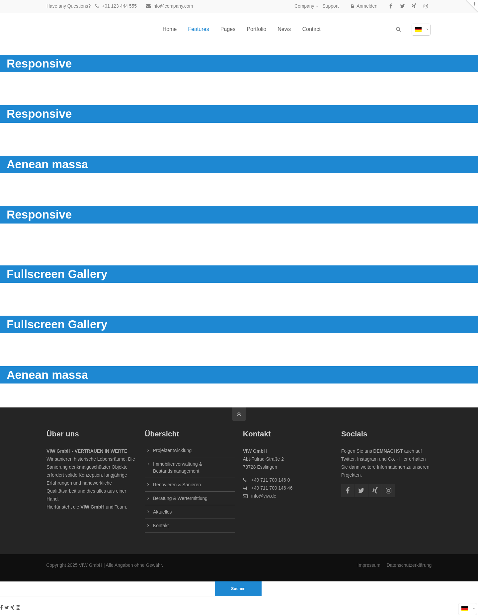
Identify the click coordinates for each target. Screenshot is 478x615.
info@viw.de (263, 496)
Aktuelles (162, 512)
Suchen (238, 588)
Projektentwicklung (172, 450)
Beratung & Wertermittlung (180, 498)
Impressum (369, 565)
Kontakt (161, 525)
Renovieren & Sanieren (177, 484)
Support (330, 6)
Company (304, 6)
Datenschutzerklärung (409, 565)
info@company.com (169, 6)
